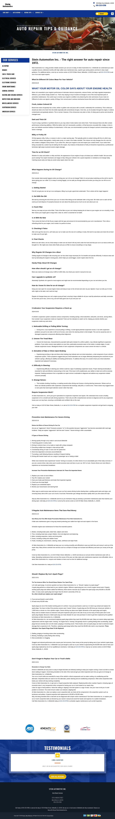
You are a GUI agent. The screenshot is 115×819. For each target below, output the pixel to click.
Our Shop (6, 12)
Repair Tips (27, 12)
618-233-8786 (101, 5)
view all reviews (57, 782)
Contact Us (38, 12)
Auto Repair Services (57, 799)
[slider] (57, 768)
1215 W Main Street (30, 26)
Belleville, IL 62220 (40, 26)
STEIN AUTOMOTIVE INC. (60, 58)
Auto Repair (16, 12)
